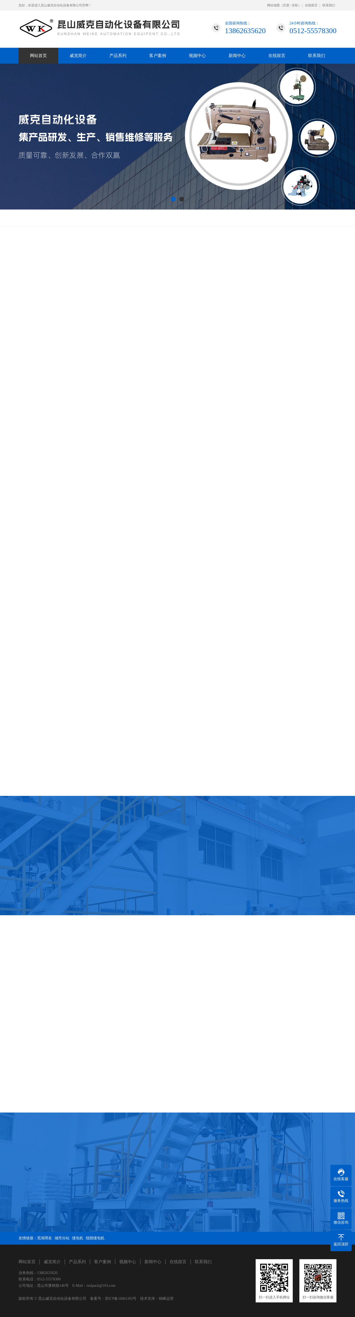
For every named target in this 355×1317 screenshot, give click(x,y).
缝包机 (77, 1238)
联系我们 (328, 5)
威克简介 (78, 55)
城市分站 (62, 1238)
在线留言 (311, 5)
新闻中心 (237, 55)
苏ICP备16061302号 (121, 1299)
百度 (286, 5)
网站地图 (273, 5)
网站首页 (38, 55)
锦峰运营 (166, 1299)
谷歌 (295, 5)
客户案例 (157, 55)
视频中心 (197, 55)
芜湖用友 (44, 1238)
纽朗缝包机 (95, 1238)
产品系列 (117, 55)
